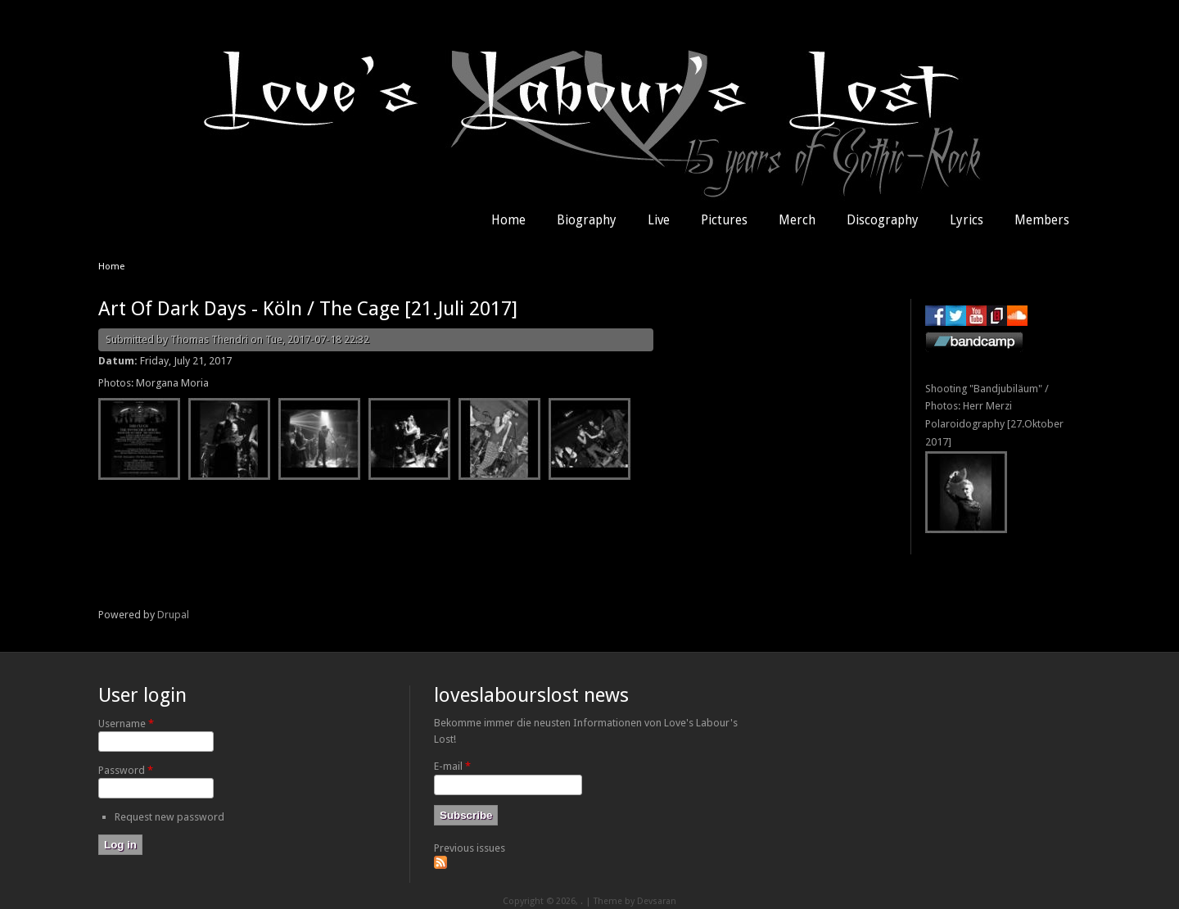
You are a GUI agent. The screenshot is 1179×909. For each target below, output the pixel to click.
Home (508, 220)
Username (126, 723)
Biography (587, 220)
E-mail (452, 766)
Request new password (169, 817)
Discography (883, 220)
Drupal (173, 614)
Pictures (724, 220)
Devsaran (656, 901)
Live (659, 220)
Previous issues (469, 848)
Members (1041, 220)
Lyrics (966, 220)
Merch (797, 220)
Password (125, 770)
